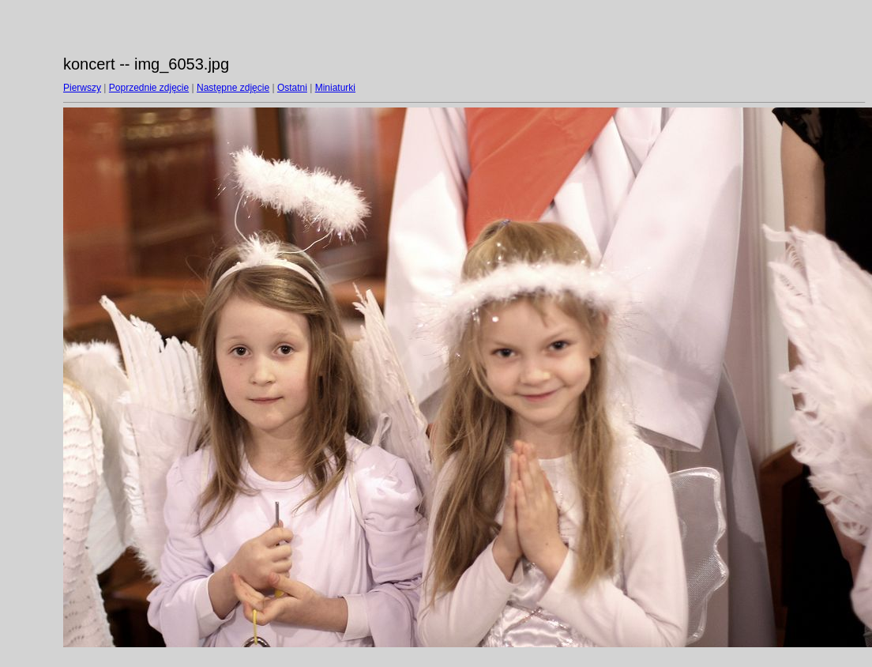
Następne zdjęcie (233, 87)
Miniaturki (335, 87)
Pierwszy (82, 87)
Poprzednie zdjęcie (149, 87)
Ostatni (292, 87)
